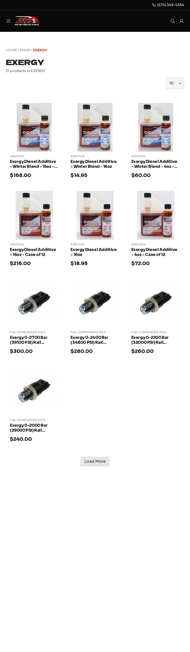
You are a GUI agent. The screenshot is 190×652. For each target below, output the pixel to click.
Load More (95, 461)
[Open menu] (8, 21)
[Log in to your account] (181, 21)
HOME (11, 50)
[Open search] (172, 21)
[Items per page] (175, 83)
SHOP (25, 50)
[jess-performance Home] (33, 21)
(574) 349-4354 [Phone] (170, 5)
